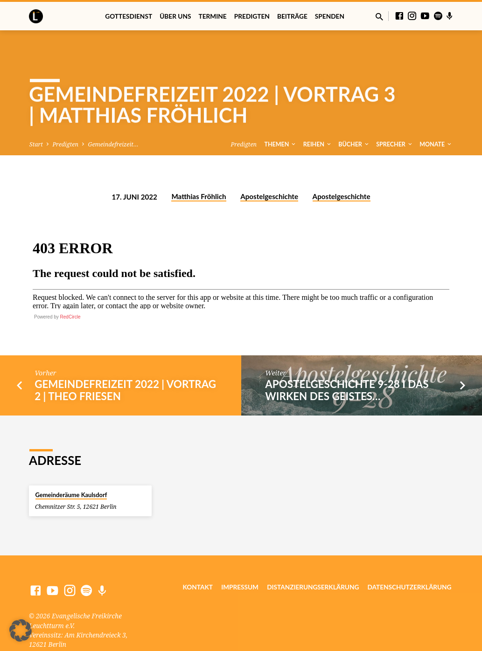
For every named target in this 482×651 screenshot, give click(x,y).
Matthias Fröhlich (198, 172)
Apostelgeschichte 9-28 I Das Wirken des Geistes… (346, 365)
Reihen (317, 120)
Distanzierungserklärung (313, 563)
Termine (213, 16)
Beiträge (292, 16)
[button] (20, 630)
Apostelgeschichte (269, 172)
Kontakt (198, 563)
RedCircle (70, 292)
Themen (281, 120)
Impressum (239, 563)
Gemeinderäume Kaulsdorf (71, 470)
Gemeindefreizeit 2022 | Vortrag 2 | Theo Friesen (125, 365)
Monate (436, 120)
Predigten (252, 16)
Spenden (329, 16)
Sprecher (394, 120)
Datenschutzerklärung (410, 563)
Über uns (175, 16)
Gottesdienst (128, 16)
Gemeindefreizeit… (113, 120)
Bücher (354, 120)
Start (36, 120)
